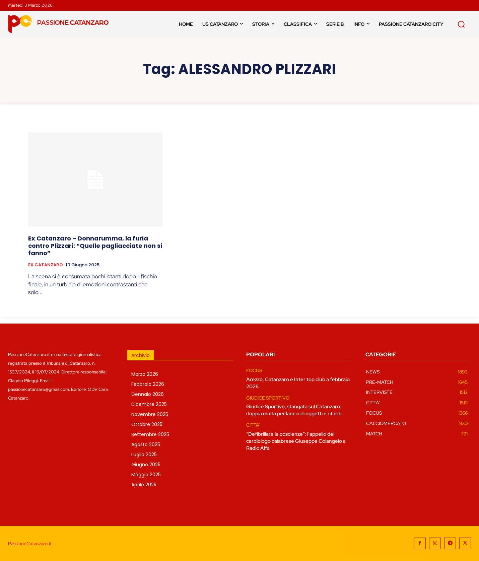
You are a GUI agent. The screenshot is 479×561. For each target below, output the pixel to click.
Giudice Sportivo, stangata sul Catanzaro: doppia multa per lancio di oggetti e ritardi (293, 410)
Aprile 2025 (143, 484)
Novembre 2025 (149, 414)
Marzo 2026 (144, 374)
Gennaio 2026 (147, 394)
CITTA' (253, 425)
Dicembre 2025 (149, 404)
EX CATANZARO (45, 265)
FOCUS (254, 370)
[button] (461, 24)
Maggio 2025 (146, 474)
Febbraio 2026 (147, 384)
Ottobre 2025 (146, 424)
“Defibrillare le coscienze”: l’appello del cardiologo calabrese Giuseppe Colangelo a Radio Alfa (296, 441)
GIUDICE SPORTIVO (267, 398)
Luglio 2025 (144, 454)
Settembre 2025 (150, 434)
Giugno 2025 (145, 464)
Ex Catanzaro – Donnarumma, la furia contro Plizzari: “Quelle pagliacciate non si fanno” (95, 245)
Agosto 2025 (145, 444)
